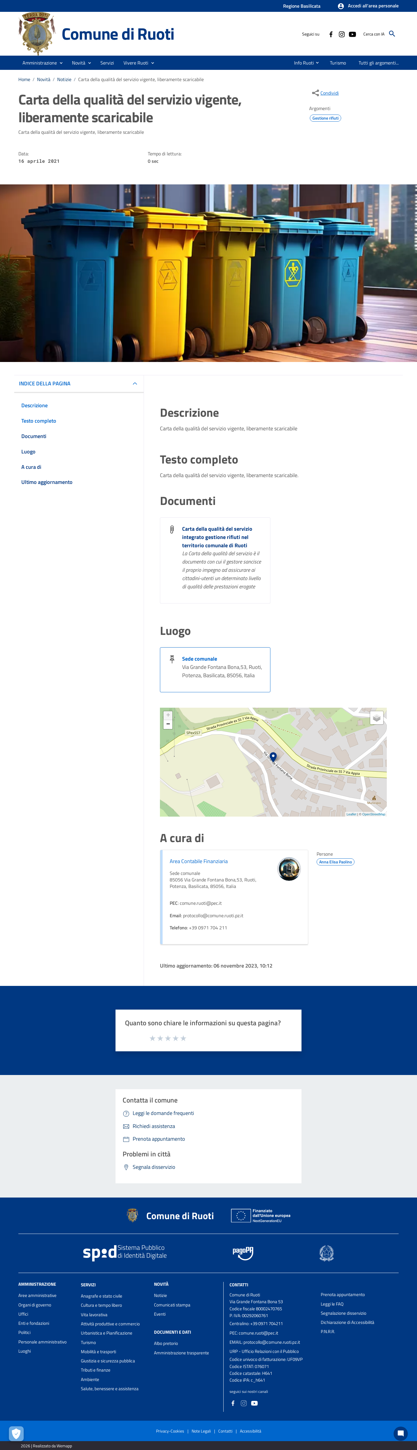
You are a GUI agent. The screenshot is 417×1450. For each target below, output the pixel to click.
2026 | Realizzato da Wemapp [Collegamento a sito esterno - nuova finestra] (46, 1446)
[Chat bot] (400, 1433)
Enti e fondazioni (33, 1323)
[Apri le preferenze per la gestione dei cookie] (16, 1433)
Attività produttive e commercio (110, 1323)
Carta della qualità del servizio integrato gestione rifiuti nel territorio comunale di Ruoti (217, 537)
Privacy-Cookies (170, 1431)
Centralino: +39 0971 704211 (256, 1323)
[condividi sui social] (325, 93)
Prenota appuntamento (343, 1294)
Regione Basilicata (301, 5)
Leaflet (351, 814)
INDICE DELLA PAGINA (44, 383)
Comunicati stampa (172, 1304)
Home (24, 79)
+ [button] (168, 715)
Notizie (64, 79)
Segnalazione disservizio (343, 1313)
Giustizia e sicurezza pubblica (108, 1360)
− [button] (168, 724)
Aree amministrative (37, 1295)
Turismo (88, 1342)
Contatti (239, 1284)
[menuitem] (301, 62)
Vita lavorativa (94, 1314)
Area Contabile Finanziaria (199, 861)
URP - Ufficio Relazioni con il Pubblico (264, 1351)
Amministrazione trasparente (181, 1352)
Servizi (88, 1284)
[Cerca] (392, 33)
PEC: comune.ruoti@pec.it (254, 1333)
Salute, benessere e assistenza (110, 1388)
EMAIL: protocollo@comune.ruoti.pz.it (265, 1342)
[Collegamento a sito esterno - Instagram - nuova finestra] (341, 33)
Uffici (23, 1314)
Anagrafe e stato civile (101, 1296)
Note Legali (201, 1431)
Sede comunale (199, 659)
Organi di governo (34, 1304)
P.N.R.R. (328, 1331)
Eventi (160, 1314)
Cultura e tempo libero (101, 1305)
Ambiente (90, 1379)
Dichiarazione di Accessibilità (347, 1322)
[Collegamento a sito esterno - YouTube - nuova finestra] (352, 33)
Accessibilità (250, 1431)
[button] (368, 6)
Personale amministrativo (42, 1341)
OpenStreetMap (373, 814)
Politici (24, 1332)
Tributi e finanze (95, 1370)
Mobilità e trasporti (98, 1351)
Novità (43, 79)
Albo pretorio (166, 1343)
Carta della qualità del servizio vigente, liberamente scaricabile (141, 79)
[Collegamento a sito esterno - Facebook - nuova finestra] (330, 33)
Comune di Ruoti (118, 33)
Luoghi (24, 1351)
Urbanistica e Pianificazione (106, 1333)
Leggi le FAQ (332, 1304)
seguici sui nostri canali (249, 1391)
